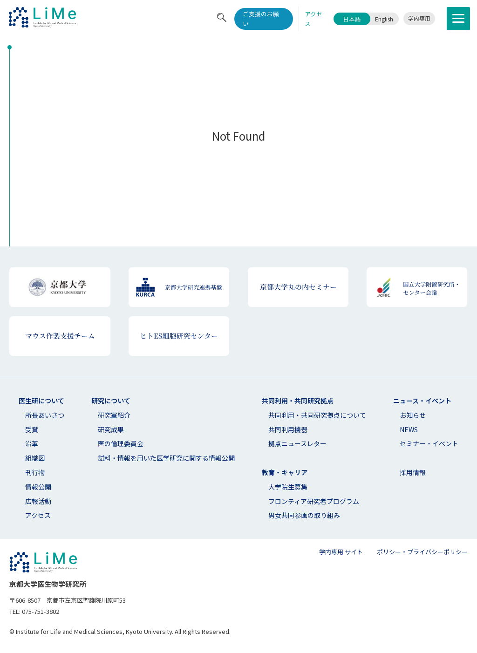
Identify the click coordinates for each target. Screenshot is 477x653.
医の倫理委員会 (120, 443)
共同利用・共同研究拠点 (298, 400)
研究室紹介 (114, 415)
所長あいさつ (44, 415)
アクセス (38, 515)
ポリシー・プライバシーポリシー (422, 551)
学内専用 (419, 18)
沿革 (31, 443)
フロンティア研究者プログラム (313, 501)
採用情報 (413, 472)
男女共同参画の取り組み (304, 515)
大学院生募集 (287, 486)
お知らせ (413, 415)
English (384, 18)
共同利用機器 (287, 429)
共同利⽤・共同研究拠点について (317, 415)
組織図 (35, 458)
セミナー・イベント (429, 443)
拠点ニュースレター (297, 443)
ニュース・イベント (422, 400)
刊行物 (35, 472)
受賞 (31, 429)
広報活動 (38, 501)
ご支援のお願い (261, 18)
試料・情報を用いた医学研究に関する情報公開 (166, 458)
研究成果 (111, 429)
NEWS (409, 429)
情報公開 (38, 486)
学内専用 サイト (341, 551)
